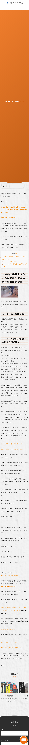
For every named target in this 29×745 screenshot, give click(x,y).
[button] (25, 2)
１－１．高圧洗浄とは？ (10, 261)
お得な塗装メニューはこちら (9, 629)
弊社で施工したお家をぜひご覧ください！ (13, 444)
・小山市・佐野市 (16, 610)
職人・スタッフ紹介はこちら (9, 642)
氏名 (14, 731)
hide (16, 253)
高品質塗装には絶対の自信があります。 (12, 449)
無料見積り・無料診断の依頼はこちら (11, 576)
